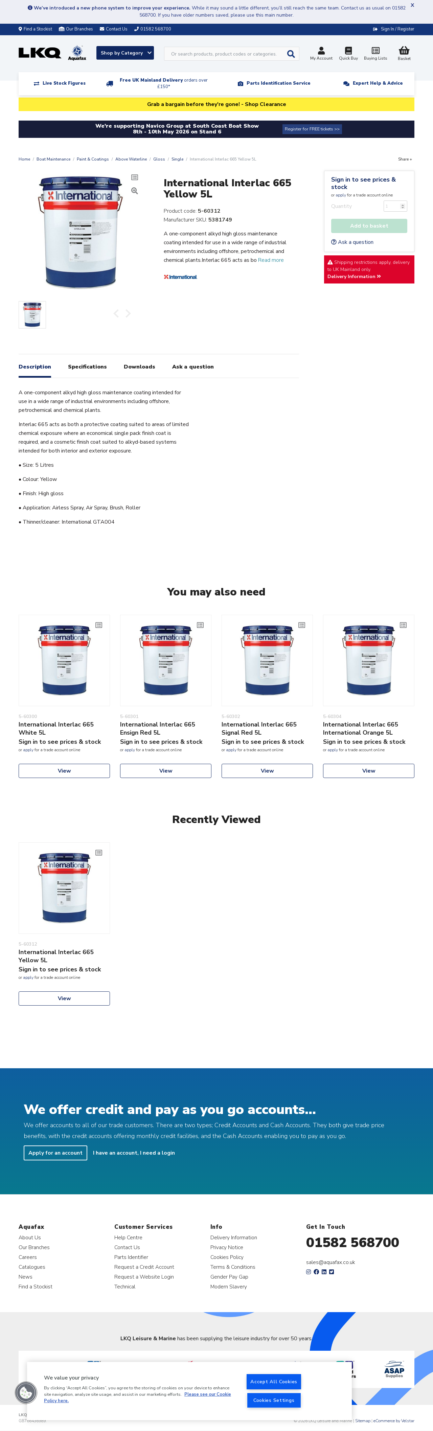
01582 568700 (352, 1243)
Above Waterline (131, 159)
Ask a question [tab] (193, 367)
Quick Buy (348, 54)
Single (177, 159)
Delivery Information (354, 276)
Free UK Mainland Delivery (164, 83)
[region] (189, 1391)
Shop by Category (126, 53)
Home (24, 159)
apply (341, 195)
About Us (30, 1237)
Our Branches (76, 29)
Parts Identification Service (279, 83)
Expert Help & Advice (378, 83)
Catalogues (32, 1266)
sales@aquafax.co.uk (330, 1262)
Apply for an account (55, 1153)
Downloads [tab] (139, 367)
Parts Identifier (131, 1257)
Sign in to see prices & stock (363, 183)
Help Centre (128, 1237)
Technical (124, 1286)
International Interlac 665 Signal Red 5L (259, 728)
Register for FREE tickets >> (312, 129)
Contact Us (127, 1247)
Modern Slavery (228, 1286)
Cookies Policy (227, 1257)
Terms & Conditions (232, 1266)
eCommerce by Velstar (393, 1421)
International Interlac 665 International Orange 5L (360, 728)
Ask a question (352, 242)
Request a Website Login (144, 1276)
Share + (405, 159)
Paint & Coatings (93, 159)
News (25, 1276)
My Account (321, 54)
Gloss (159, 159)
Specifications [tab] (87, 367)
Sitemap (362, 1421)
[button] (26, 1393)
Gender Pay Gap (229, 1276)
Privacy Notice (226, 1247)
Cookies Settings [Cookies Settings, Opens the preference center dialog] (274, 1400)
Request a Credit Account (144, 1266)
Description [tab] (35, 367)
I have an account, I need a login (134, 1153)
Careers (28, 1257)
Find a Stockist (35, 29)
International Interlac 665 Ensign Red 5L (157, 728)
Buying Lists (375, 54)
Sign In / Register (397, 29)
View (64, 771)
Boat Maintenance (53, 159)
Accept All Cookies (273, 1381)
